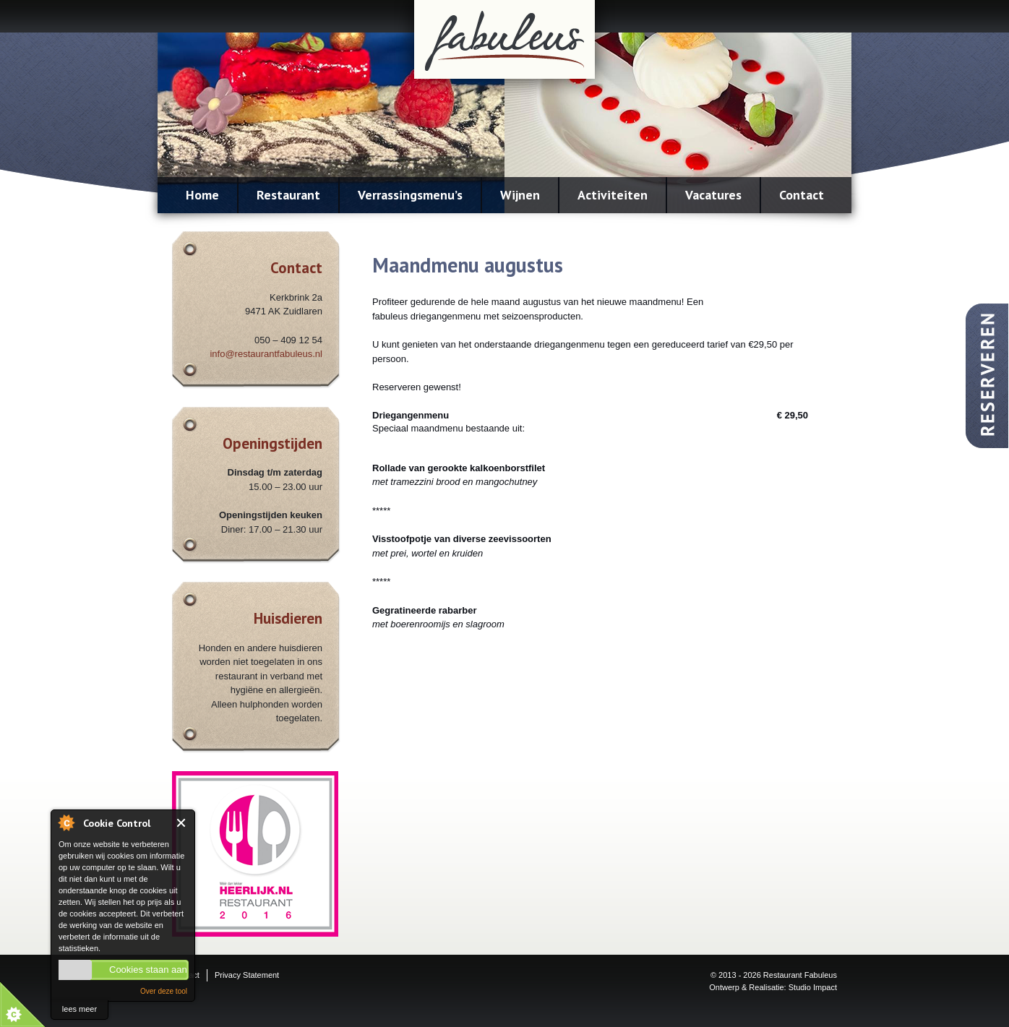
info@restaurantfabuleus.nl (266, 353)
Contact (801, 194)
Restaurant (288, 194)
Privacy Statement (247, 975)
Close (181, 823)
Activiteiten (613, 194)
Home (202, 194)
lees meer (79, 1009)
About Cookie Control (65, 822)
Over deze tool (163, 991)
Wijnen (520, 194)
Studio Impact (813, 987)
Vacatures (713, 194)
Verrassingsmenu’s (410, 194)
